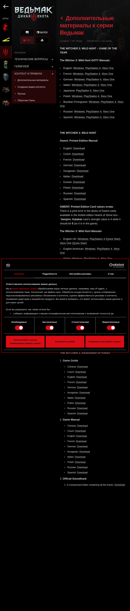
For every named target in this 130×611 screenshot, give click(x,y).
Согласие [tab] (19, 274)
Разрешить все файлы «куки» (105, 341)
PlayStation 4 (93, 68)
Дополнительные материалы (32, 80)
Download (79, 148)
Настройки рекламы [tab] (80, 274)
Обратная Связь (26, 100)
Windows (78, 68)
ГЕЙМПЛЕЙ (21, 66)
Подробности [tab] (49, 274)
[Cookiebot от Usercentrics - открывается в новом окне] (111, 265)
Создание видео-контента (31, 87)
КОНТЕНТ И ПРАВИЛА (28, 73)
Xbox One (108, 68)
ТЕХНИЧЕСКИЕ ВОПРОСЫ (31, 59)
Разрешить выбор (65, 341)
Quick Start (113, 239)
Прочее (21, 93)
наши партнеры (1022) (24, 288)
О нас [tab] (111, 274)
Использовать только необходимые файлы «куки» (25, 342)
